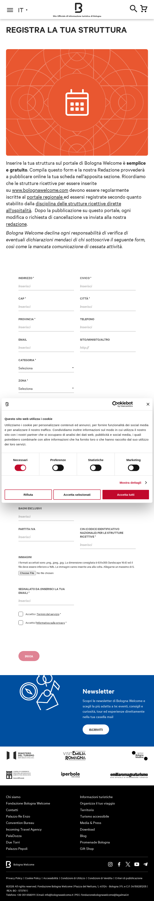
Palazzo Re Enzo (18, 816)
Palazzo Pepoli (16, 848)
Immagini (25, 557)
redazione (16, 224)
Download (87, 829)
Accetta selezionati (76, 494)
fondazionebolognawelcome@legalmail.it (105, 894)
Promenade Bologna (95, 842)
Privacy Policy (14, 878)
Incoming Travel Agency (24, 829)
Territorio (87, 809)
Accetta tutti (126, 494)
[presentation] (48, 639)
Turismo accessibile (94, 816)
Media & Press (90, 822)
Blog (83, 835)
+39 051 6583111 (26, 894)
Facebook (119, 864)
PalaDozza (14, 835)
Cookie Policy (33, 878)
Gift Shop (87, 848)
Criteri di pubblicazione (128, 878)
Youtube (136, 864)
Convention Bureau (20, 822)
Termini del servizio (48, 614)
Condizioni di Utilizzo (73, 878)
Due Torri (13, 842)
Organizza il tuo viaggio (97, 803)
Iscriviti (96, 729)
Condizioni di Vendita (100, 878)
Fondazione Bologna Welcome (28, 803)
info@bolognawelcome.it (59, 894)
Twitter (128, 864)
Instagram (110, 864)
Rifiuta (28, 494)
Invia (29, 656)
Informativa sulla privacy (50, 622)
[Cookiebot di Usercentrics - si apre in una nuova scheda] (115, 404)
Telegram (145, 864)
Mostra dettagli (130, 482)
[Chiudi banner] (148, 404)
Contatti (12, 809)
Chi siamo (13, 796)
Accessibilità (50, 878)
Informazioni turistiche (96, 796)
